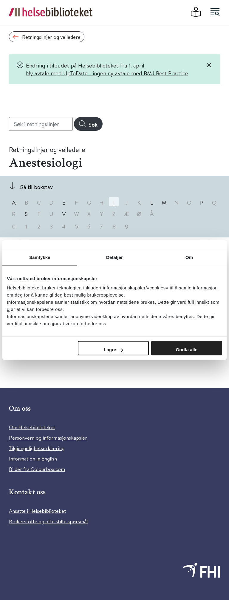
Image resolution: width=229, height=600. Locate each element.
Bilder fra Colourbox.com (37, 469)
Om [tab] (189, 257)
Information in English (33, 458)
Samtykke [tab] (39, 257)
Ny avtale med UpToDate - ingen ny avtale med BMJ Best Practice (107, 73)
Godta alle (187, 349)
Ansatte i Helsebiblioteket (37, 510)
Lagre (113, 349)
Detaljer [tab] (114, 257)
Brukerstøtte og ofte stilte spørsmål (48, 521)
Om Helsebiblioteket (32, 427)
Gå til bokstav (36, 187)
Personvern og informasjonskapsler (48, 437)
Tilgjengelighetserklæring (36, 448)
